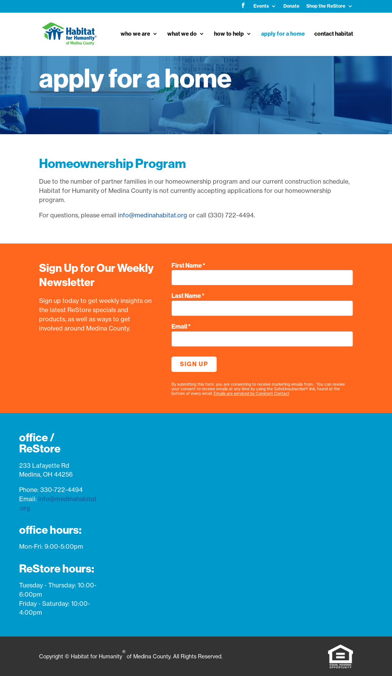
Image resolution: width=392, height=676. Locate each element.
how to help (229, 34)
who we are (135, 34)
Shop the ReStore (325, 6)
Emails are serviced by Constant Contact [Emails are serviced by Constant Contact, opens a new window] (251, 393)
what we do (182, 34)
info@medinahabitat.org (152, 215)
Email (181, 326)
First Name (188, 265)
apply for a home (283, 34)
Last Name (188, 295)
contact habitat (333, 34)
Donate (291, 6)
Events (261, 6)
